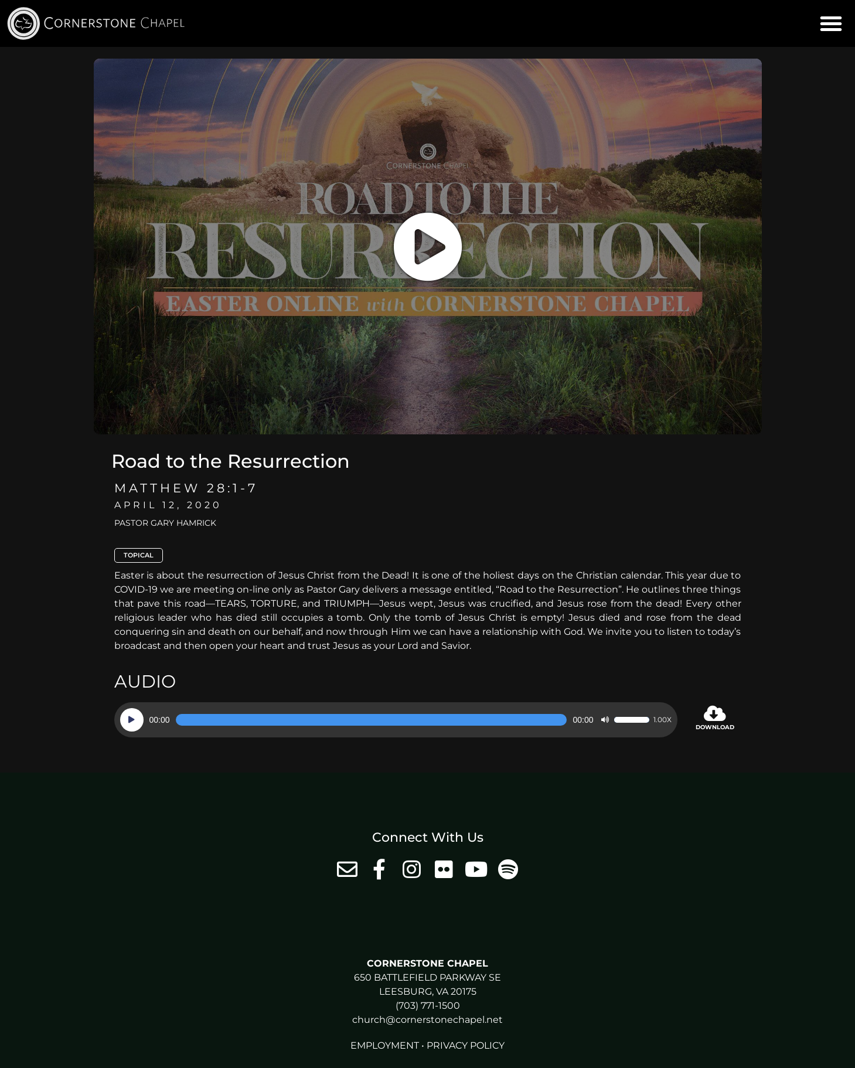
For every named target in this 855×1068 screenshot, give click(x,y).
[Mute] (604, 720)
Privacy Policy (466, 1045)
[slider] (371, 720)
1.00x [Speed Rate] (662, 719)
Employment (384, 1045)
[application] (396, 720)
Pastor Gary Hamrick (165, 523)
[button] (831, 23)
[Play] (132, 720)
